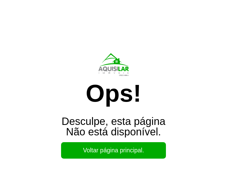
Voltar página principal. (113, 150)
